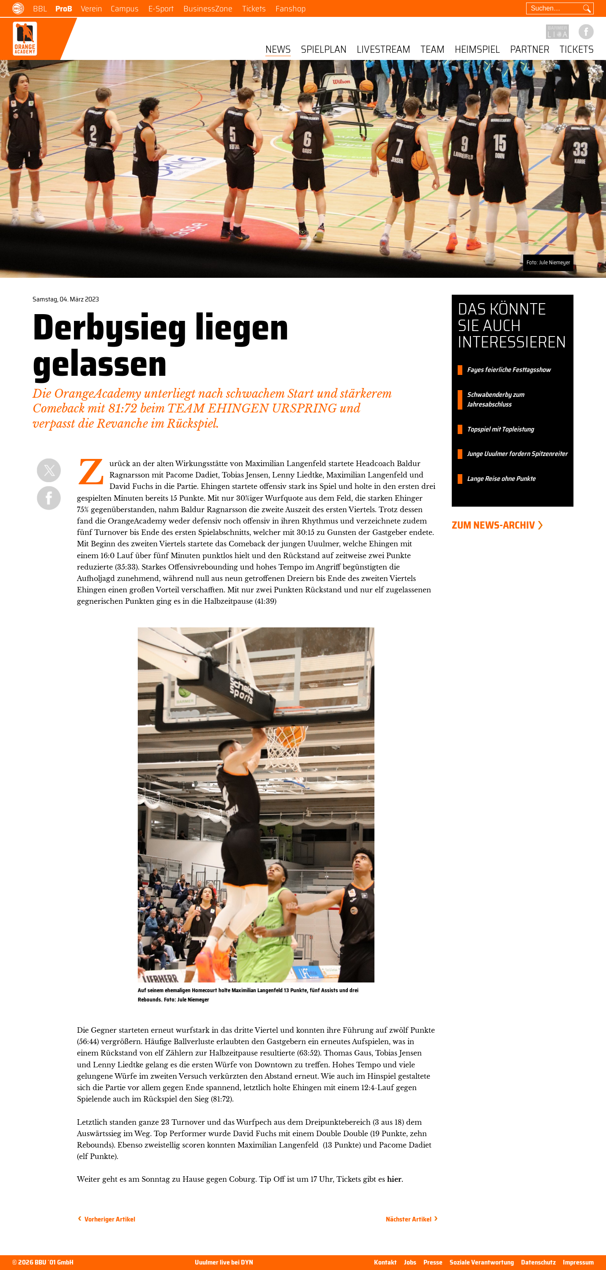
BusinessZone (207, 8)
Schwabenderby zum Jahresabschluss (495, 400)
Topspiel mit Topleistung (500, 429)
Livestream (383, 50)
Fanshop (291, 8)
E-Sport (161, 8)
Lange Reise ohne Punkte (501, 479)
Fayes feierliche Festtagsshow (509, 370)
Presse (432, 1262)
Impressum (578, 1262)
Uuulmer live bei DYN (224, 1262)
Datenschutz (538, 1262)
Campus (125, 8)
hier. (395, 1179)
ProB (63, 8)
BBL (40, 8)
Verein (91, 8)
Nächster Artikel (408, 1219)
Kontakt (385, 1262)
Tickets (254, 8)
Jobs (410, 1262)
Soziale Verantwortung (482, 1262)
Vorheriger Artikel (110, 1219)
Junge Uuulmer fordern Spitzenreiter (517, 454)
